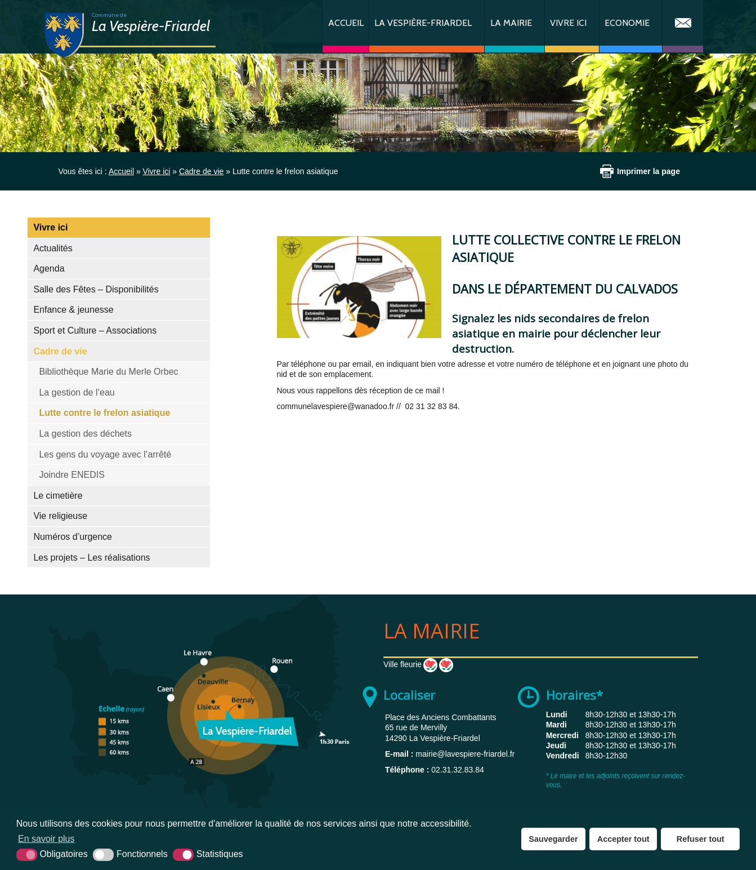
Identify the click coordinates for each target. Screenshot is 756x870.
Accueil (346, 22)
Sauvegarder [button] (553, 839)
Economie (627, 22)
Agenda (48, 268)
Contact (683, 26)
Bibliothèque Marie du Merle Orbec (108, 371)
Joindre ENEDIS (72, 475)
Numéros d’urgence (72, 536)
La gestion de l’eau (76, 392)
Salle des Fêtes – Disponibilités (95, 289)
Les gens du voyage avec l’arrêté (105, 454)
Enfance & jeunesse (73, 309)
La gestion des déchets (85, 433)
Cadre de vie (60, 351)
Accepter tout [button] (623, 839)
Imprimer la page (648, 171)
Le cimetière (57, 495)
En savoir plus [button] (46, 839)
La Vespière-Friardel (423, 22)
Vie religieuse (60, 516)
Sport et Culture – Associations (94, 330)
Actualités (52, 248)
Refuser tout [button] (700, 839)
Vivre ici (568, 22)
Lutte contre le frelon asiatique (104, 413)
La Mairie (511, 22)
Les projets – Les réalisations (91, 557)
